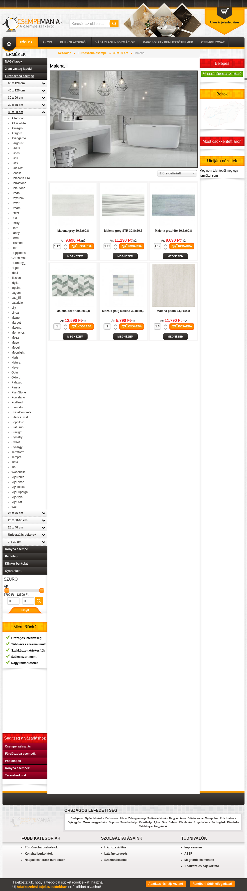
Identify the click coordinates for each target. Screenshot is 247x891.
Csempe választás (18, 746)
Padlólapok (13, 761)
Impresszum (193, 847)
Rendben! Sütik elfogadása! (212, 884)
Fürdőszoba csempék (20, 753)
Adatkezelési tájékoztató (201, 866)
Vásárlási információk (115, 42)
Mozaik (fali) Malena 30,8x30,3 (123, 311)
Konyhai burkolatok (39, 853)
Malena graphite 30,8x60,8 (173, 230)
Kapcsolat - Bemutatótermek (168, 42)
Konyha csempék (17, 768)
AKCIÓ (47, 42)
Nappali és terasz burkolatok (45, 860)
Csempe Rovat (213, 42)
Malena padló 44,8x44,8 (173, 311)
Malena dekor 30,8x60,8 (73, 311)
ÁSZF (188, 853)
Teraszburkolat (15, 775)
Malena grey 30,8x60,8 (73, 230)
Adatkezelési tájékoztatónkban (42, 887)
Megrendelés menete (199, 860)
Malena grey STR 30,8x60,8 (123, 230)
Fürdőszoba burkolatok (41, 847)
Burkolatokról (74, 42)
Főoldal (27, 42)
